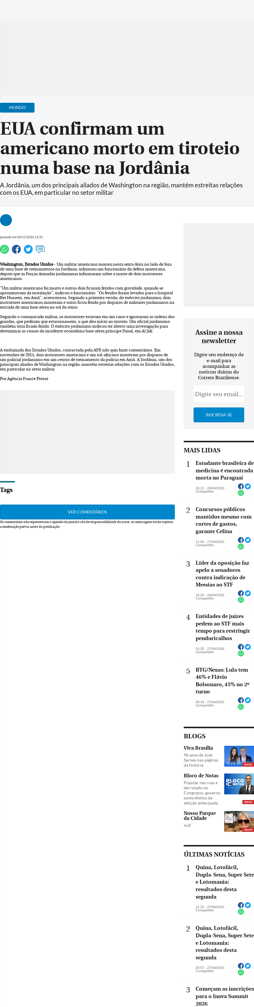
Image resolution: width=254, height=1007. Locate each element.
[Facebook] (210, 10)
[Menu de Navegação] (16, 7)
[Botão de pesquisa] (33, 7)
